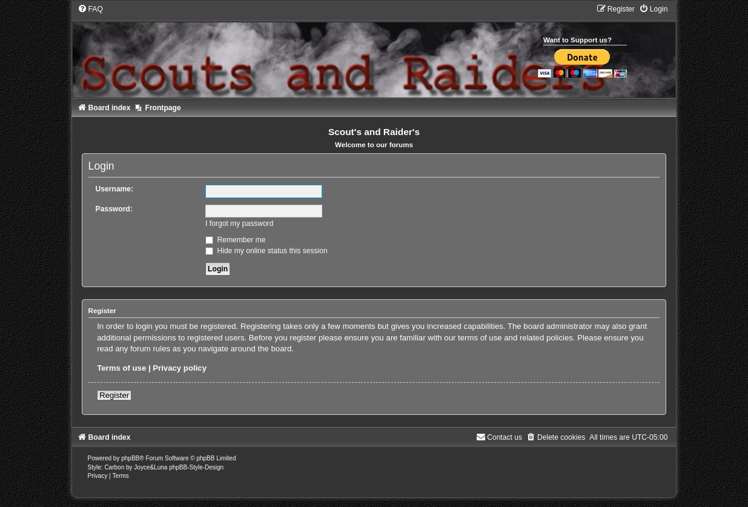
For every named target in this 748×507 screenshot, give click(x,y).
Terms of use (121, 368)
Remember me (235, 240)
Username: (115, 189)
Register (114, 395)
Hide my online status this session (266, 251)
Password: (114, 209)
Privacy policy (180, 368)
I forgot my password (239, 223)
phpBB (130, 458)
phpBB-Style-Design (196, 467)
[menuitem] (90, 9)
